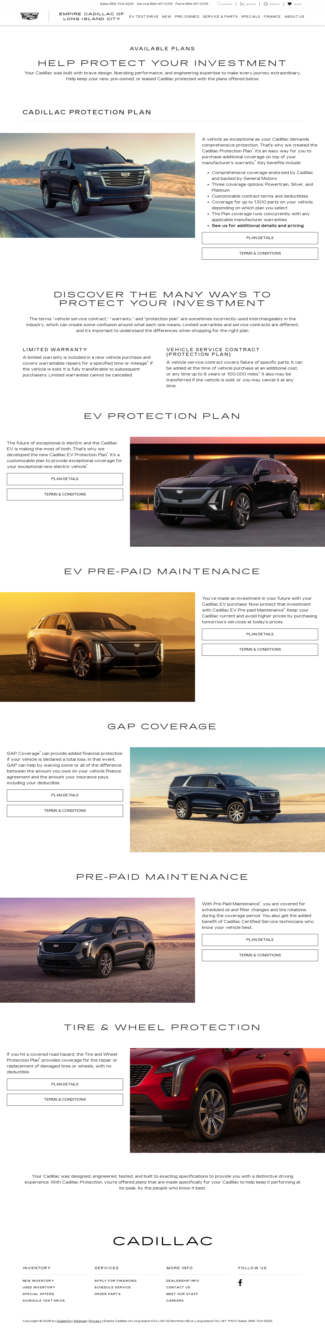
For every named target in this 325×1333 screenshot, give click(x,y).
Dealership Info (182, 1280)
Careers (175, 1300)
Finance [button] (272, 16)
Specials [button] (251, 16)
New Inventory (38, 1280)
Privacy (95, 1321)
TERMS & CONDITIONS (260, 253)
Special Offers (39, 1294)
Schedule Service (112, 1287)
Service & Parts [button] (220, 16)
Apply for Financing (115, 1280)
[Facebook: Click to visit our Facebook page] (242, 1283)
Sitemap (80, 1321)
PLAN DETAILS (260, 238)
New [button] (166, 16)
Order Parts (107, 1294)
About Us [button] (294, 16)
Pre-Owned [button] (187, 16)
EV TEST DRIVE (144, 16)
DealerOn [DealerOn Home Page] (64, 1321)
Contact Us (178, 1287)
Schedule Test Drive (44, 1300)
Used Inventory (39, 1287)
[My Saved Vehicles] (294, 4)
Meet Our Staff (182, 1294)
